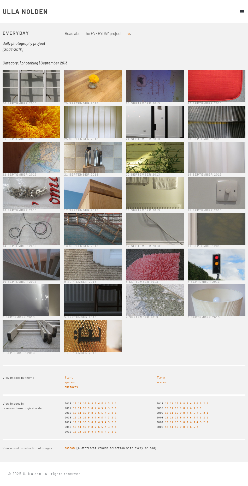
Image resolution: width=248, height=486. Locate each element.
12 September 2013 (143, 246)
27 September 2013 (205, 103)
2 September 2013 (19, 353)
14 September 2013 (20, 246)
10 (84, 403)
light (69, 377)
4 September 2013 (142, 317)
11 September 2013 (205, 246)
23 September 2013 (205, 139)
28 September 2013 (143, 103)
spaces (70, 382)
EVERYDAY (16, 33)
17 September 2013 (81, 210)
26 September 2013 (20, 139)
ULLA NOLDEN (25, 11)
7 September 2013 (204, 281)
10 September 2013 (20, 281)
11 (79, 403)
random (70, 448)
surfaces (71, 387)
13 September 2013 (81, 246)
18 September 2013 (20, 210)
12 (74, 403)
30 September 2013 (20, 103)
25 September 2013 (81, 139)
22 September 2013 (20, 174)
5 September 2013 (80, 317)
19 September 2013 (205, 174)
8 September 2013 (142, 281)
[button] (241, 11)
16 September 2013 (143, 210)
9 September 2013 (80, 281)
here (126, 33)
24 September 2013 (143, 139)
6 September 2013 (19, 317)
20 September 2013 (143, 174)
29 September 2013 (81, 103)
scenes (162, 382)
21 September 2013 (81, 174)
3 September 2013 (204, 317)
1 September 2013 (80, 353)
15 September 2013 (205, 210)
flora (161, 377)
